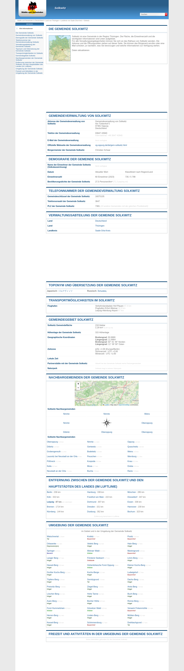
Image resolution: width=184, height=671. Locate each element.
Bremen (50, 507)
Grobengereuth (54, 451)
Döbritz (66, 432)
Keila (49, 466)
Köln (49, 497)
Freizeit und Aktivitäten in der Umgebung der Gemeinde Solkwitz (106, 634)
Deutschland (101, 221)
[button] (78, 384)
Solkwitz (60, 8)
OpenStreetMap (124, 405)
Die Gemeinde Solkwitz (68, 29)
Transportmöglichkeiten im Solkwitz (82, 300)
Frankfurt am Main (95, 497)
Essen (130, 502)
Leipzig (50, 502)
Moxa (89, 466)
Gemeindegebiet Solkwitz (71, 319)
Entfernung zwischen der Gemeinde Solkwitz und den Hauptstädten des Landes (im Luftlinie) (29, 64)
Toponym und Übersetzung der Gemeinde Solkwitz (93, 285)
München (132, 492)
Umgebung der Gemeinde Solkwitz (78, 525)
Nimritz (66, 414)
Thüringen (99, 226)
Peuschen (91, 456)
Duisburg (91, 512)
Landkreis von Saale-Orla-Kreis (71, 21)
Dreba (130, 466)
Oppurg (131, 442)
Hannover (132, 507)
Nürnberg (51, 512)
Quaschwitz (133, 447)
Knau (130, 461)
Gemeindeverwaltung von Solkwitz (80, 115)
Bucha (90, 471)
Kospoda (91, 461)
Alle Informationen (26, 28)
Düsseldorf (132, 497)
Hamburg (91, 492)
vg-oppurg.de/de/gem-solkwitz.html (111, 145)
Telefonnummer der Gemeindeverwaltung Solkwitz (94, 191)
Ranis (130, 471)
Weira (147, 414)
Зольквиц (101, 291)
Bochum (131, 512)
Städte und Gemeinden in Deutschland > (31, 21)
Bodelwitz (91, 451)
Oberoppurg (147, 423)
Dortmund (91, 502)
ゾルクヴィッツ (65, 291)
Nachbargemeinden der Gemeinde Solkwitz (86, 377)
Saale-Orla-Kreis (102, 231)
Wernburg (132, 456)
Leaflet (106, 405)
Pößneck (51, 461)
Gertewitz (91, 447)
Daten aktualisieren (80, 50)
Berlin (49, 492)
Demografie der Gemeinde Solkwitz (80, 159)
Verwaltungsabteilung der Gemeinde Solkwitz (90, 215)
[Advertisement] (106, 88)
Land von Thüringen (52, 21)
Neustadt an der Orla (56, 471)
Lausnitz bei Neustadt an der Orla (62, 456)
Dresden (91, 507)
